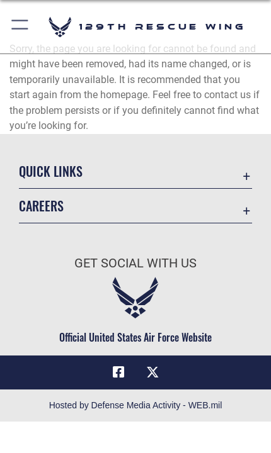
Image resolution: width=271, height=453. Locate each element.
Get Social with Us (135, 263)
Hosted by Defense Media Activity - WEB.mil (135, 405)
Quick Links (51, 171)
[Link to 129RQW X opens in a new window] (152, 372)
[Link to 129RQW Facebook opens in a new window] (118, 372)
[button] (20, 26)
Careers (41, 206)
